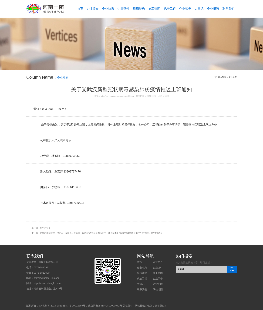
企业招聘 (213, 8)
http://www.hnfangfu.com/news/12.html (117, 96)
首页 (80, 8)
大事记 (199, 8)
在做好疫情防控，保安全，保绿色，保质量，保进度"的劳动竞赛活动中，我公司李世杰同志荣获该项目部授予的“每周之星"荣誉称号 (101, 233)
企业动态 (108, 8)
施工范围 (154, 8)
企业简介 (93, 8)
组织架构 (139, 8)
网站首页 (222, 77)
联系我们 (228, 8)
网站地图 (158, 289)
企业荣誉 (185, 8)
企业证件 (123, 8)
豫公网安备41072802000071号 (105, 305)
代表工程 (170, 8)
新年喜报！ (45, 228)
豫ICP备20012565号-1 (75, 305)
